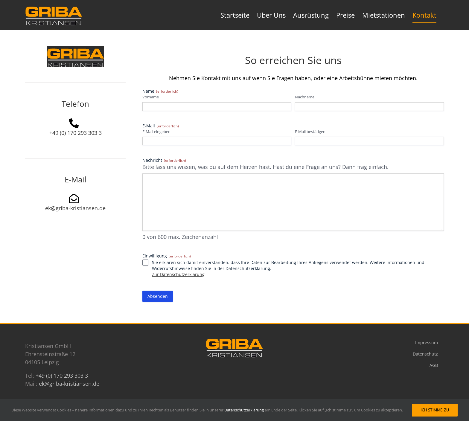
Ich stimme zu (435, 410)
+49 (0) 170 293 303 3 (75, 132)
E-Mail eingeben (156, 131)
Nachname (304, 97)
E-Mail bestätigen (310, 131)
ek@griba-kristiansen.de (75, 208)
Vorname (150, 97)
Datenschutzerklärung (244, 410)
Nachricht (164, 160)
